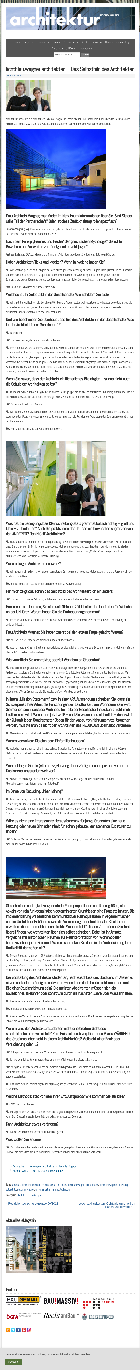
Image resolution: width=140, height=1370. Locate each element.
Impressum (86, 48)
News (17, 42)
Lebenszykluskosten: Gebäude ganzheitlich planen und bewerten (106, 1205)
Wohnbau (65, 1189)
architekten (38, 1184)
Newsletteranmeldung (117, 42)
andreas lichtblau (21, 1184)
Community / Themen (48, 42)
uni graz (39, 1189)
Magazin (97, 42)
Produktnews (70, 42)
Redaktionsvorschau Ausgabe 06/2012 (33, 1203)
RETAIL (85, 42)
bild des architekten (55, 1184)
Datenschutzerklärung (64, 48)
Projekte (28, 42)
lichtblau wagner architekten (82, 1184)
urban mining (52, 1189)
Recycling (123, 1184)
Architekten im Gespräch (31, 1195)
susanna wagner (25, 1189)
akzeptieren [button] (14, 1361)
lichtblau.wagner (108, 1184)
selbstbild (11, 1189)
